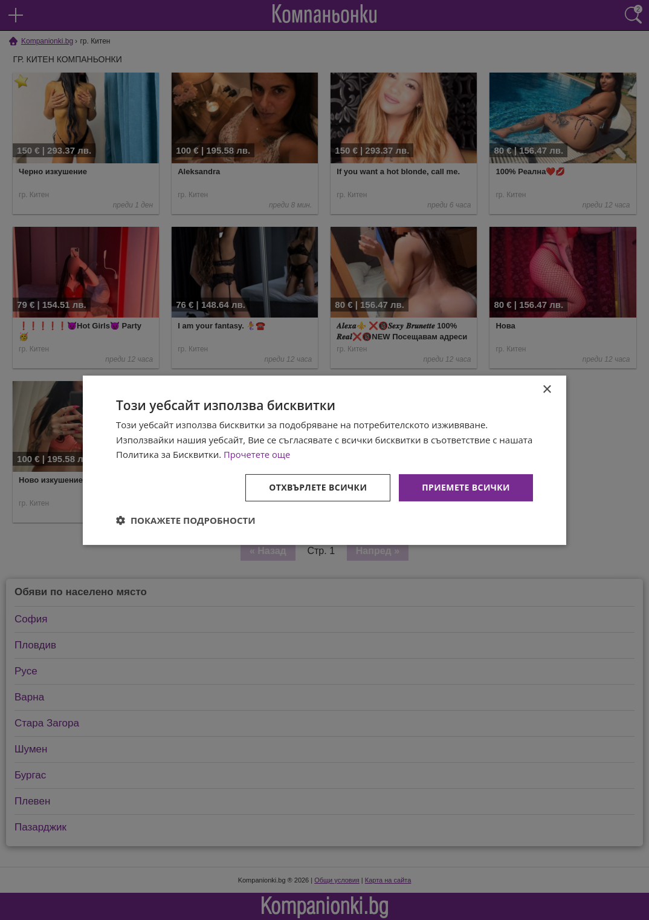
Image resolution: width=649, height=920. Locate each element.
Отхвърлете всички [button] (317, 487)
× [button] (546, 389)
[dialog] (324, 459)
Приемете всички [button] (466, 487)
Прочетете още (257, 454)
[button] (186, 520)
